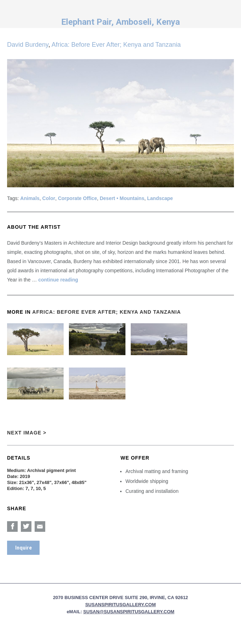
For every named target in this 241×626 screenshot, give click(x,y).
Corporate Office (77, 198)
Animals (29, 198)
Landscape (160, 198)
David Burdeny (27, 44)
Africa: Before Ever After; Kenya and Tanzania (116, 44)
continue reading (58, 280)
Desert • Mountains (122, 198)
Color (48, 198)
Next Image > (26, 433)
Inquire (23, 548)
